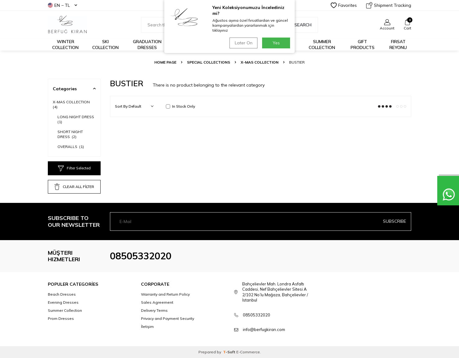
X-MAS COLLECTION (260, 62)
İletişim (147, 326)
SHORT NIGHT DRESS (70, 134)
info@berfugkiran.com (264, 329)
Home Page (165, 62)
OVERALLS (70, 146)
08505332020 (140, 256)
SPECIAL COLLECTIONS (208, 62)
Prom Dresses (61, 318)
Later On (243, 43)
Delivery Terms (154, 310)
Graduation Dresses (147, 44)
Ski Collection (105, 44)
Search (299, 25)
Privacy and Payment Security (167, 318)
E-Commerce (248, 352)
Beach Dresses (62, 294)
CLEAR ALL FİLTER (74, 187)
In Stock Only (180, 106)
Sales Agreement (157, 302)
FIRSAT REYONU (398, 44)
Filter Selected (74, 168)
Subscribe (394, 221)
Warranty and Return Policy (165, 294)
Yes (276, 43)
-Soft (229, 352)
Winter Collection (65, 44)
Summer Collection (322, 44)
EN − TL (62, 5)
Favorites (344, 5)
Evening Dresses (63, 302)
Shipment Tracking (388, 5)
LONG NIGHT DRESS (76, 119)
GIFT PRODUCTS (363, 44)
